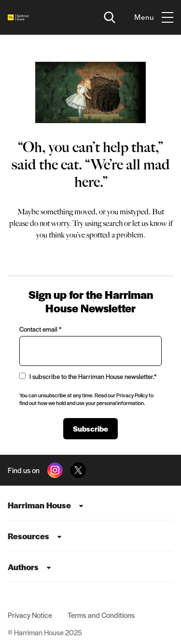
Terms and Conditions (101, 615)
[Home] (18, 17)
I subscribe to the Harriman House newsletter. (87, 376)
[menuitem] (90, 505)
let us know (149, 223)
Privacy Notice (30, 615)
